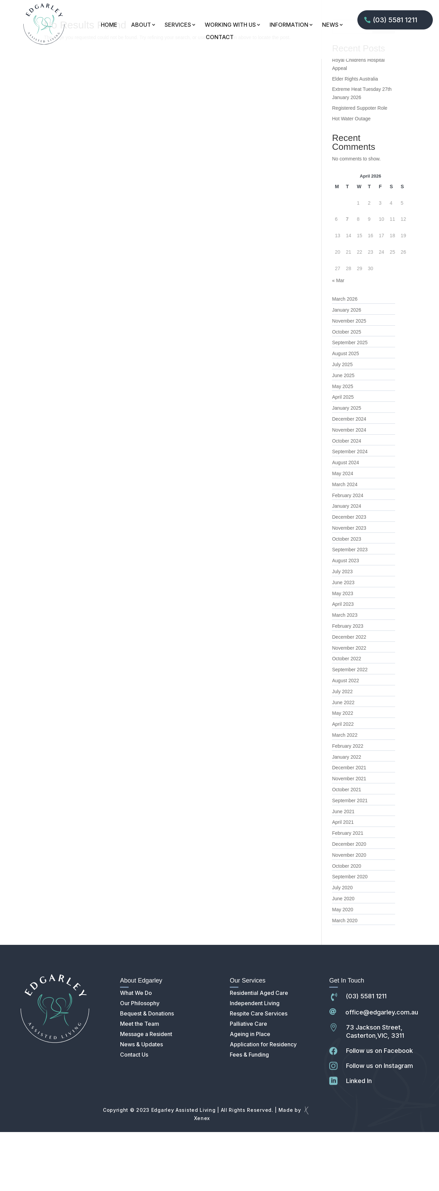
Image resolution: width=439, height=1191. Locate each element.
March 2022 (344, 794)
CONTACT (220, 37)
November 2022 (349, 707)
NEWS (330, 25)
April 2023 (343, 663)
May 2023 (342, 652)
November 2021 (349, 837)
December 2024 (349, 478)
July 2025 (342, 423)
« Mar (338, 339)
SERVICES (178, 25)
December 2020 (349, 903)
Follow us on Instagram (379, 1124)
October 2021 (346, 848)
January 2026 (346, 369)
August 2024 (345, 521)
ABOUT (141, 25)
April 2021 (343, 881)
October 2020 (346, 925)
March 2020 (344, 979)
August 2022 (345, 739)
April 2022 (343, 783)
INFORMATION (289, 25)
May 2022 (342, 772)
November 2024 (349, 489)
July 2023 (342, 630)
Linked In (359, 1139)
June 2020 (343, 957)
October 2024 (346, 500)
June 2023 (343, 641)
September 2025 (350, 401)
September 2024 (350, 510)
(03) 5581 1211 (395, 20)
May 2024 (342, 532)
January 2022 (346, 816)
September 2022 (350, 728)
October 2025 (346, 391)
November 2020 (349, 914)
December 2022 (349, 696)
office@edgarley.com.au (381, 1071)
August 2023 (345, 619)
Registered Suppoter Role (359, 167)
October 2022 (346, 717)
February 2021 (347, 892)
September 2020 (350, 935)
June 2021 (343, 870)
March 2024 (344, 543)
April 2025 (343, 456)
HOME (109, 25)
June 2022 (343, 761)
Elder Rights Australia (355, 138)
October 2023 (346, 598)
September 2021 (350, 859)
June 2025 (343, 434)
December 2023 (349, 576)
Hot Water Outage (351, 177)
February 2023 (347, 685)
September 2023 (350, 608)
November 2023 (349, 587)
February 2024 (347, 554)
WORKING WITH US (230, 25)
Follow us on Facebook (379, 1109)
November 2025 (349, 380)
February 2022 (347, 805)
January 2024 (346, 565)
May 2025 (342, 445)
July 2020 (342, 946)
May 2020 (342, 968)
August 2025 (345, 412)
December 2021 (349, 826)
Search (383, 85)
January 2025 (346, 467)
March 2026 (344, 358)
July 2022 (342, 750)
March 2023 (344, 674)
